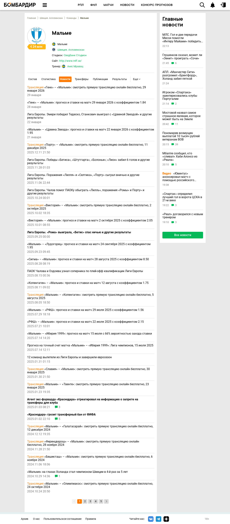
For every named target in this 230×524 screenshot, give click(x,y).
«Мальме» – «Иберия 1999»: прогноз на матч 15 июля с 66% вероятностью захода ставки (89, 333)
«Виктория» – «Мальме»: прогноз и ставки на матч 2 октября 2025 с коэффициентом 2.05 (90, 220)
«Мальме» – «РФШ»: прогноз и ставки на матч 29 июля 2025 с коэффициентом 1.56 (85, 310)
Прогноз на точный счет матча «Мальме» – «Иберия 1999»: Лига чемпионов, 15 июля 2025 (90, 345)
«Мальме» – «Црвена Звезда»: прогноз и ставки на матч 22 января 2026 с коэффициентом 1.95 (90, 131)
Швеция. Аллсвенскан (51, 18)
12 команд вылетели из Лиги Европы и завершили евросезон (69, 357)
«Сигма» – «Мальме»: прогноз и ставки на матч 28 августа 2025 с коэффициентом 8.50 (88, 259)
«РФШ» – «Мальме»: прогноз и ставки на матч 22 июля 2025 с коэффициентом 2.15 (85, 321)
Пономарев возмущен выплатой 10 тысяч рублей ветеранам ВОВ (181, 136)
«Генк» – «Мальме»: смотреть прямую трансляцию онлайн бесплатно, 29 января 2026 (86, 89)
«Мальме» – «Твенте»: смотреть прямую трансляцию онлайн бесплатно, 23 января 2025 (88, 386)
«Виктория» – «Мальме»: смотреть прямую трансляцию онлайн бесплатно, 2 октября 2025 (89, 207)
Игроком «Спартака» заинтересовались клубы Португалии (179, 96)
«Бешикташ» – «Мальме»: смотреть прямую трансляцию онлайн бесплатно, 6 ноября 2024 (90, 458)
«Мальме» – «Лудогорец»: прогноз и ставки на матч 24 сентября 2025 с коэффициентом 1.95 (89, 246)
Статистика (48, 79)
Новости (65, 79)
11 (176, 124)
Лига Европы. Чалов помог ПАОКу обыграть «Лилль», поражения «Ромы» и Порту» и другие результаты (85, 192)
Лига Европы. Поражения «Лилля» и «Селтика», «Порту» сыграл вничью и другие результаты (83, 176)
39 (176, 144)
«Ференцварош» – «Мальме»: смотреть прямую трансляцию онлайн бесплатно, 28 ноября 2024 (83, 443)
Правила (90, 519)
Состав (32, 79)
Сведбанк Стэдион (75, 55)
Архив (24, 519)
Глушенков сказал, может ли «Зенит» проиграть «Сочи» (182, 56)
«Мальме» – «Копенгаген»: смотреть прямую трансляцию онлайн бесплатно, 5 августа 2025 (90, 296)
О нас (36, 519)
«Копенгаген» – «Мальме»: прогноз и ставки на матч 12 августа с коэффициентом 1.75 (88, 283)
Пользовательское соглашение (62, 519)
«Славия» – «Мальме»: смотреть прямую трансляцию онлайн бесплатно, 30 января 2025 (88, 370)
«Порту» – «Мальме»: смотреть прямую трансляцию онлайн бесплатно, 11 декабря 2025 (87, 146)
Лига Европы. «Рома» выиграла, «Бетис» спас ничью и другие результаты (79, 232)
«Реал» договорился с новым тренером (182, 216)
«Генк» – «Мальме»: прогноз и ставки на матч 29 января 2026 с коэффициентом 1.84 (86, 102)
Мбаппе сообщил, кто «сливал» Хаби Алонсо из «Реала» (179, 157)
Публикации (100, 79)
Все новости (182, 235)
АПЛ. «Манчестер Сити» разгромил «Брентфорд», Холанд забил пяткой (179, 75)
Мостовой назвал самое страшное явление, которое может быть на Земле (181, 116)
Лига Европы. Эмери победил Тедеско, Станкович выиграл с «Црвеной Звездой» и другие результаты (89, 116)
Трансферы (81, 79)
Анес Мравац (75, 66)
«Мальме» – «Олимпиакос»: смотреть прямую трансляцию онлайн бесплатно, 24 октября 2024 (90, 485)
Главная (31, 18)
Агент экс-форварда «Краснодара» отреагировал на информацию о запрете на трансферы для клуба (82, 401)
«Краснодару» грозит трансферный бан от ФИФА (61, 414)
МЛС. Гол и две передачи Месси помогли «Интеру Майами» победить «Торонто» (181, 38)
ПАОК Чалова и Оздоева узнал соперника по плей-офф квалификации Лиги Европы (85, 271)
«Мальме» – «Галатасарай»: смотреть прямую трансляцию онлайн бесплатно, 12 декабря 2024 (90, 428)
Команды (71, 18)
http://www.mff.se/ (70, 60)
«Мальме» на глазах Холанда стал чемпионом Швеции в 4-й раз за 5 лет (77, 472)
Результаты (119, 79)
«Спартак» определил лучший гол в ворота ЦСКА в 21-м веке (182, 197)
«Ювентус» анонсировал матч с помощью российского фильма (178, 177)
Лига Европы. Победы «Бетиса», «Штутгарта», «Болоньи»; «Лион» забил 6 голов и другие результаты (88, 161)
